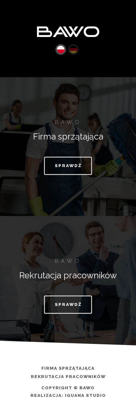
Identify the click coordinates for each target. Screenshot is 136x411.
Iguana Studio (85, 395)
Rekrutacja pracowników (68, 377)
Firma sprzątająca (68, 368)
